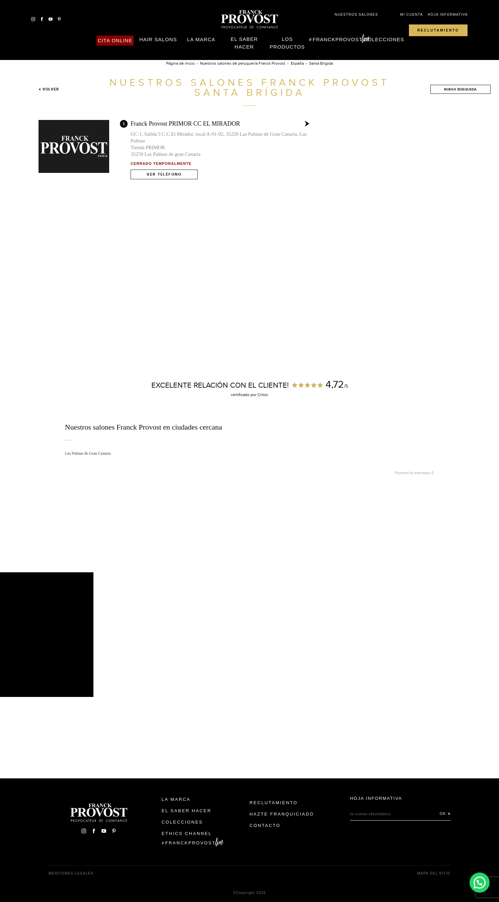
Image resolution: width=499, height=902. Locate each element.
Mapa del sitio (433, 873)
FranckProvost (337, 39)
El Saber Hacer (244, 43)
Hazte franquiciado (282, 814)
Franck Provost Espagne (249, 19)
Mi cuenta (411, 14)
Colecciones (384, 39)
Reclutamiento (438, 30)
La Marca (201, 39)
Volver (49, 89)
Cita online (115, 40)
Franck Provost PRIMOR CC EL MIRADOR (185, 123)
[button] (479, 882)
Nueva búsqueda (460, 89)
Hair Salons (158, 39)
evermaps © (424, 473)
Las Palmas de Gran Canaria (88, 453)
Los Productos (287, 43)
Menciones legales (71, 873)
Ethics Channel (187, 833)
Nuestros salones (356, 14)
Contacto (265, 825)
